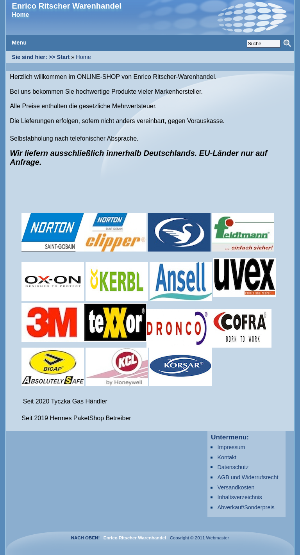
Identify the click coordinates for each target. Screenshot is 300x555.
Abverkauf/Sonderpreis (245, 507)
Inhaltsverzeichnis (239, 497)
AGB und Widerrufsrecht (247, 477)
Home (83, 57)
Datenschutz (232, 467)
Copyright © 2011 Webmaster (198, 537)
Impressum (231, 447)
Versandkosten (235, 487)
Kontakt (226, 457)
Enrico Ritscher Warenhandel (66, 6)
